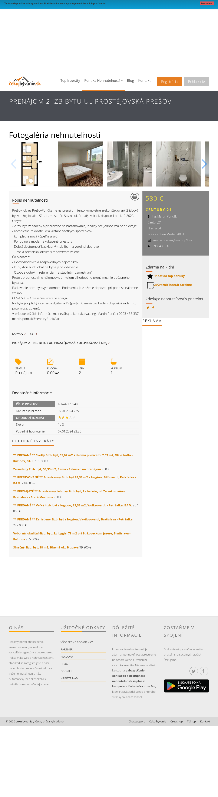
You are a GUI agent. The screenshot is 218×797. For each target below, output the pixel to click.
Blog (130, 80)
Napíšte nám (70, 678)
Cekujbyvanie (157, 721)
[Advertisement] (109, 38)
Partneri (67, 649)
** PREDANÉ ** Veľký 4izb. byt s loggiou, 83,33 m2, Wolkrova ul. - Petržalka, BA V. (72, 505)
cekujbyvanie (24, 721)
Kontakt (144, 80)
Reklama (67, 657)
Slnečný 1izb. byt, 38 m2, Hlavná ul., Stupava (46, 547)
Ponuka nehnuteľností (103, 80)
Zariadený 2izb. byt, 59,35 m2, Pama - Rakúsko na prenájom (57, 469)
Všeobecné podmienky (77, 642)
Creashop (177, 721)
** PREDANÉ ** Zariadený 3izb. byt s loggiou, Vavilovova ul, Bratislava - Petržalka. (73, 519)
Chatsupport (137, 721)
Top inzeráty (70, 80)
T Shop (191, 721)
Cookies (66, 671)
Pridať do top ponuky (166, 276)
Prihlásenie (196, 81)
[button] (204, 164)
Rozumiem (207, 3)
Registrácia (169, 81)
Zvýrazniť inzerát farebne (169, 285)
